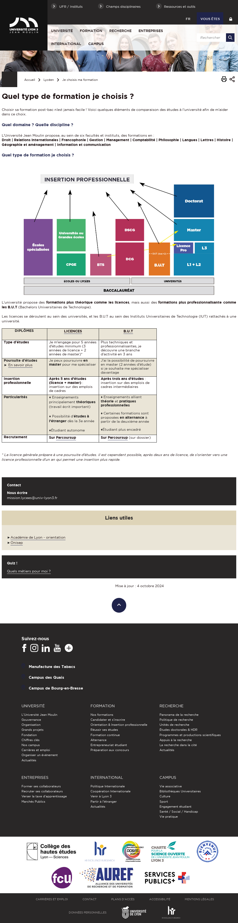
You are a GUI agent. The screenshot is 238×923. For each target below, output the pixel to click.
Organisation (31, 724)
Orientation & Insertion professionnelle (118, 724)
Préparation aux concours (109, 750)
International (66, 44)
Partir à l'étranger (103, 801)
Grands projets (33, 729)
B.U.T (128, 331)
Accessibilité (159, 899)
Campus (96, 44)
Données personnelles (87, 912)
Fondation (29, 735)
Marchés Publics (33, 801)
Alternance (98, 740)
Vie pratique (169, 816)
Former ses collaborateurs (41, 786)
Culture (165, 796)
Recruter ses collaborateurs (42, 791)
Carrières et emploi (36, 750)
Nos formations (101, 714)
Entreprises (150, 31)
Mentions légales (199, 899)
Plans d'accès (122, 899)
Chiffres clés (31, 740)
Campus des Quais (46, 677)
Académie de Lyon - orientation (38, 537)
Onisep (16, 543)
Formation (91, 31)
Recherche (120, 31)
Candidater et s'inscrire (107, 719)
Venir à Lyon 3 (101, 796)
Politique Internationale (107, 786)
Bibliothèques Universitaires (180, 791)
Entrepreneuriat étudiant (108, 745)
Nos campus (31, 745)
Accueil (29, 79)
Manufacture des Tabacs (52, 666)
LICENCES (73, 331)
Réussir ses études (104, 729)
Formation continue (105, 735)
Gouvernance (31, 719)
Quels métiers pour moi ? (29, 571)
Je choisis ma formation (80, 79)
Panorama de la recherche (179, 714)
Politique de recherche (176, 719)
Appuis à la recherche (176, 740)
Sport (164, 801)
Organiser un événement (40, 755)
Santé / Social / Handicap (179, 811)
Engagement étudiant (176, 806)
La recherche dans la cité (178, 745)
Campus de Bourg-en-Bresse (56, 688)
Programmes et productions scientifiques (190, 735)
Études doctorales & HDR (179, 729)
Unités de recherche (174, 724)
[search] (215, 37)
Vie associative (171, 786)
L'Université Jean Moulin (39, 714)
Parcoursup (66, 437)
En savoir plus (20, 365)
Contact (89, 899)
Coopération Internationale (110, 791)
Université (62, 31)
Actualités (29, 760)
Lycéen (49, 79)
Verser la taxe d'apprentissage (44, 796)
